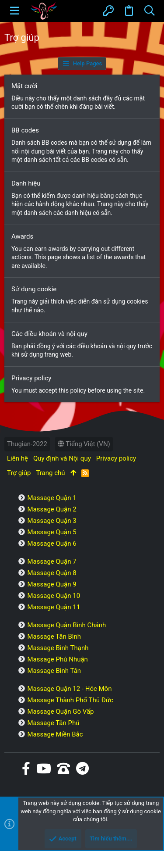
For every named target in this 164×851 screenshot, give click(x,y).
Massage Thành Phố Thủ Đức (70, 700)
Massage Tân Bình (54, 636)
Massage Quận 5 (51, 532)
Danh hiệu (25, 183)
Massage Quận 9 (51, 584)
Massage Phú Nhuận (57, 659)
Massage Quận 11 (53, 607)
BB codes (25, 130)
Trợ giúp (19, 473)
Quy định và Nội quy (62, 458)
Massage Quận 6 (51, 543)
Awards (22, 236)
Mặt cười (24, 86)
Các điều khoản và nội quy (49, 334)
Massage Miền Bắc (55, 734)
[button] (14, 11)
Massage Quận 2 (51, 509)
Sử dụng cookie (33, 289)
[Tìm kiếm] (149, 11)
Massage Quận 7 (51, 561)
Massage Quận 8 (51, 573)
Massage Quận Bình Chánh (66, 625)
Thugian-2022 (27, 444)
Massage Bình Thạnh (57, 648)
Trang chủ (50, 473)
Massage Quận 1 (51, 498)
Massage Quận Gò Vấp (60, 711)
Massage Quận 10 (53, 596)
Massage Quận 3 (51, 521)
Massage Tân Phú (53, 723)
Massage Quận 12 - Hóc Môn (69, 689)
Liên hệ (17, 458)
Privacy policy (31, 378)
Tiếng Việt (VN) (84, 444)
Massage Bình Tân (54, 671)
